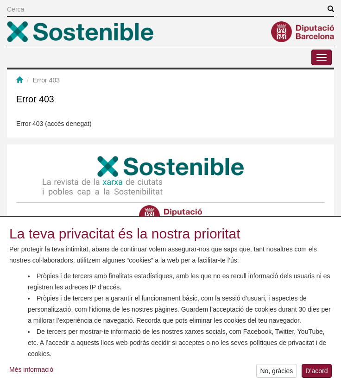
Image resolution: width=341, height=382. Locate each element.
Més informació (31, 371)
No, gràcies (276, 372)
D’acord (316, 372)
